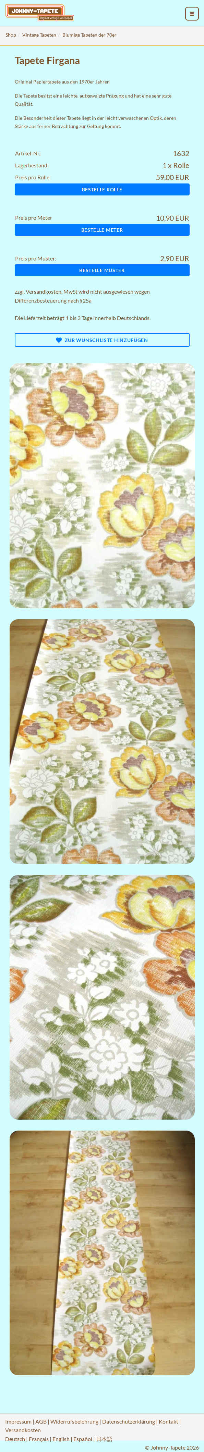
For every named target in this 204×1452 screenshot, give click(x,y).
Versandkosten (43, 291)
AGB (41, 1421)
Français (39, 1439)
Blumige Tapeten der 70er (89, 35)
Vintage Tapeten (39, 35)
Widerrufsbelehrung (74, 1421)
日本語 (104, 1439)
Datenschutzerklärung (128, 1421)
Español (82, 1439)
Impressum (18, 1421)
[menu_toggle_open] (192, 14)
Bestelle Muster (102, 270)
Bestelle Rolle (102, 189)
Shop (10, 35)
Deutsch (15, 1439)
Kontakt (168, 1421)
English (61, 1439)
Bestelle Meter (102, 230)
